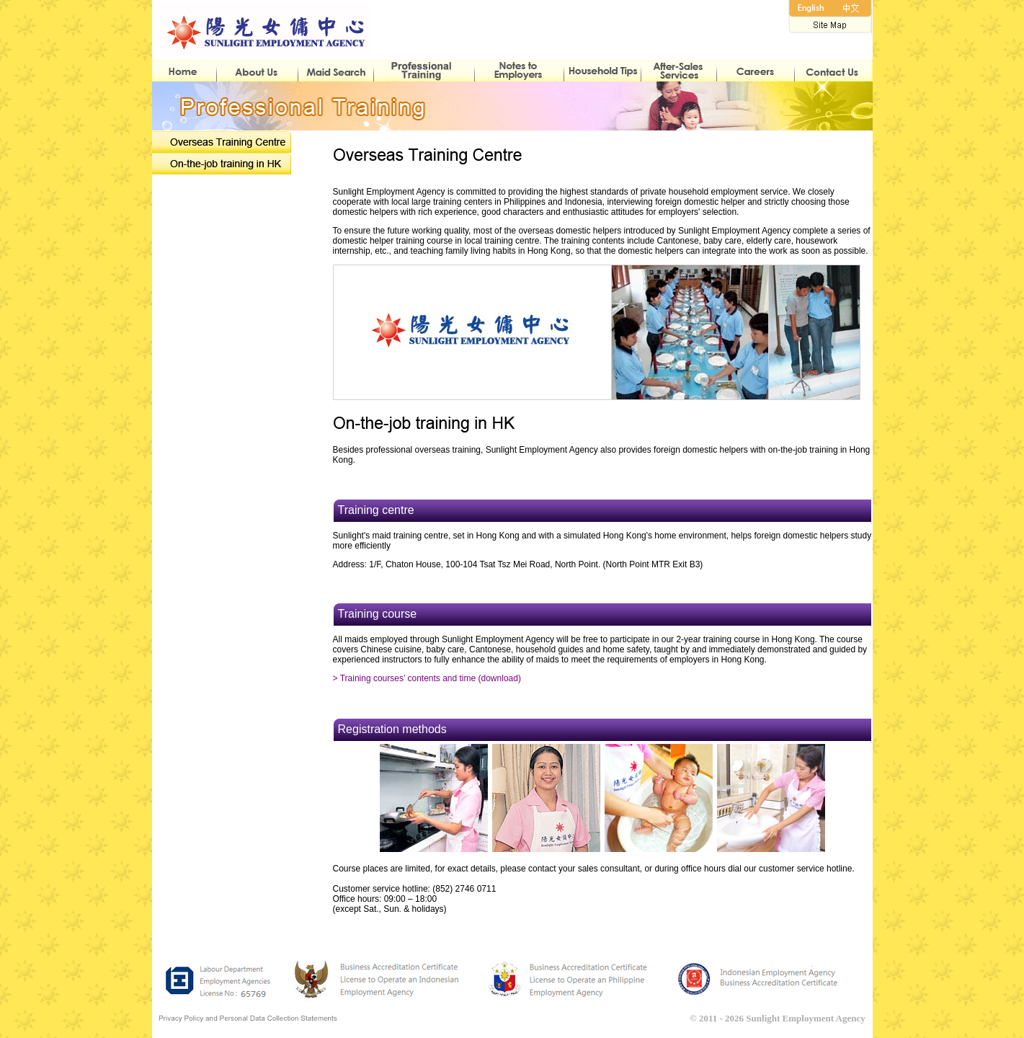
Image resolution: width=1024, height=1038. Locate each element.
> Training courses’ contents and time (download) (427, 678)
